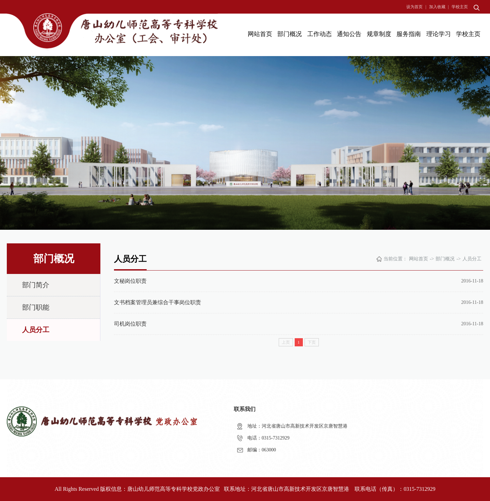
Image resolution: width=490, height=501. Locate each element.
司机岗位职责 (130, 324)
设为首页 (414, 6)
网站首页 (260, 34)
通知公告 (349, 34)
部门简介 (35, 285)
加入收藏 (437, 6)
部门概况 (289, 34)
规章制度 (379, 34)
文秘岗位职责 (130, 281)
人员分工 (35, 329)
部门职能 (35, 307)
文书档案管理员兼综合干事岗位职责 (157, 302)
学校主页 (460, 6)
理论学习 (438, 34)
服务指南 (408, 34)
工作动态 (319, 34)
